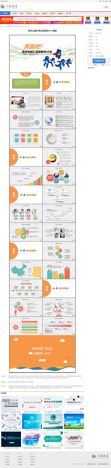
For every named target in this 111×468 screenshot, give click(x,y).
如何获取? (101, 56)
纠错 (103, 64)
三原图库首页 (9, 26)
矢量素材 (44, 13)
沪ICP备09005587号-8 (103, 464)
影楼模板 (60, 13)
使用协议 (7, 459)
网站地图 (20, 459)
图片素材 (28, 13)
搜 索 (106, 7)
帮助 (107, 1)
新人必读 (20, 456)
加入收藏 (32, 459)
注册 (103, 1)
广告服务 (20, 464)
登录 (100, 1)
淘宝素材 (52, 13)
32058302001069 (91, 464)
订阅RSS (32, 462)
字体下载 (68, 13)
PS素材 (21, 13)
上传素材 (20, 462)
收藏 (95, 64)
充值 (110, 1)
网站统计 (32, 464)
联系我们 (7, 464)
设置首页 (32, 456)
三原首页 (5, 13)
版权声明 (7, 462)
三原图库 (8, 6)
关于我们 (7, 456)
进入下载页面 (99, 60)
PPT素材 (14, 13)
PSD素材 (36, 13)
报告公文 (21, 26)
